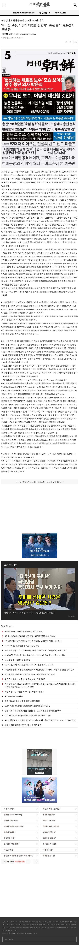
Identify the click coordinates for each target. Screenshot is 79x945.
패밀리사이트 (9, 939)
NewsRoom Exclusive (23, 12)
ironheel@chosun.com (28, 34)
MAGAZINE (60, 12)
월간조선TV (44, 12)
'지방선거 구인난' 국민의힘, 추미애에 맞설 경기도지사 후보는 (29, 613)
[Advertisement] (39, 499)
